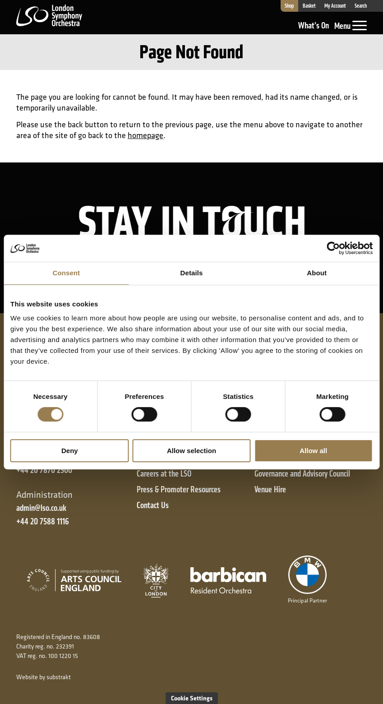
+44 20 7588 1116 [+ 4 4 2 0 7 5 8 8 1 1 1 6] (42, 521)
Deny (69, 450)
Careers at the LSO (164, 473)
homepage (145, 135)
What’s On (313, 25)
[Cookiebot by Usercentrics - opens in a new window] (333, 248)
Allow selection (191, 450)
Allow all (313, 450)
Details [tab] (191, 273)
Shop (289, 5)
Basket (309, 5)
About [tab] (317, 273)
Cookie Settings (191, 698)
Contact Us (153, 505)
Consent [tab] (66, 273)
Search (361, 5)
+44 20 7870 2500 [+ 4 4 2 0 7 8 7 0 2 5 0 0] (44, 470)
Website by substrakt (43, 677)
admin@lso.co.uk (41, 508)
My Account (335, 5)
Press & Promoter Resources (179, 489)
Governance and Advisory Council (302, 473)
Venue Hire (270, 489)
